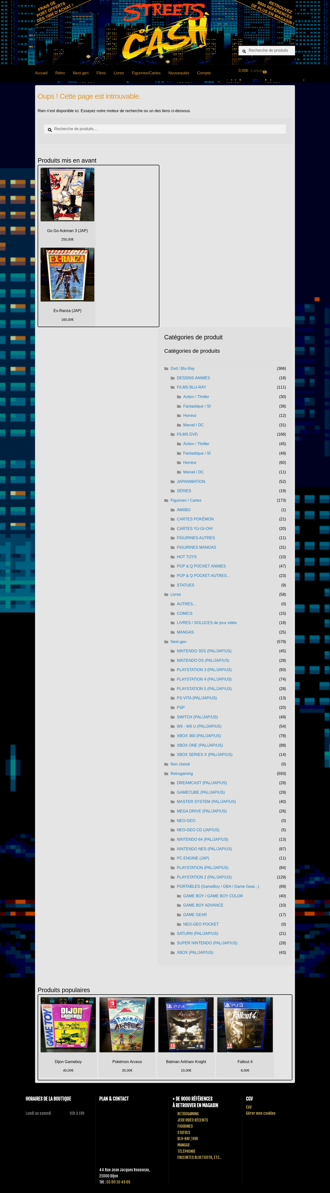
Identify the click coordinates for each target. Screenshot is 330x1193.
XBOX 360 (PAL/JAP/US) (199, 736)
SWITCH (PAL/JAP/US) (197, 717)
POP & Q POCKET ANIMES (201, 566)
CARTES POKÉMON (195, 519)
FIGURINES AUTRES (196, 538)
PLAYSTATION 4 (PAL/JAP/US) (204, 679)
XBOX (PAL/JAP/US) (195, 952)
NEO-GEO (186, 821)
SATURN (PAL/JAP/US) (197, 933)
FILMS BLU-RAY (191, 387)
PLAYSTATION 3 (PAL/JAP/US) (204, 670)
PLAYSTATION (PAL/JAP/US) (203, 868)
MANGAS (185, 632)
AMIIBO (184, 510)
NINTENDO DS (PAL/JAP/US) (203, 660)
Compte (204, 73)
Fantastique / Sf (196, 406)
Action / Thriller (196, 397)
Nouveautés (178, 73)
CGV (249, 1107)
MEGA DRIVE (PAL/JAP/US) (202, 811)
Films (101, 73)
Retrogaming (182, 774)
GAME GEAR (195, 915)
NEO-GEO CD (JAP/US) (198, 830)
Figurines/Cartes (146, 73)
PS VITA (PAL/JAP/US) (197, 698)
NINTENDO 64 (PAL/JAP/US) (202, 839)
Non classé (180, 764)
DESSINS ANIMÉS (193, 378)
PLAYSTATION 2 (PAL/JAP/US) (204, 877)
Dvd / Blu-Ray (183, 368)
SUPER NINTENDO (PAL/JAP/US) (207, 943)
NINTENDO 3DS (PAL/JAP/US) (204, 651)
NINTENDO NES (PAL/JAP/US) (204, 849)
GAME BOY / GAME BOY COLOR (213, 896)
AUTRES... (186, 604)
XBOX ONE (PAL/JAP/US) (200, 745)
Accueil (41, 73)
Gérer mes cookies (260, 1113)
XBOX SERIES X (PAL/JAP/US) (204, 755)
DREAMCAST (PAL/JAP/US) (202, 783)
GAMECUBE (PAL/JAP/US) (201, 792)
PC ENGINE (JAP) (193, 858)
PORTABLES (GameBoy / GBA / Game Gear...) (218, 886)
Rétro (60, 73)
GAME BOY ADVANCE (203, 905)
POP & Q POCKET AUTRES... (203, 576)
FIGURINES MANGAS (196, 547)
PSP (181, 707)
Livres (119, 73)
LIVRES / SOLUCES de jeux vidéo (207, 623)
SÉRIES (184, 491)
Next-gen (81, 73)
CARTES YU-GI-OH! (195, 529)
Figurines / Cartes (186, 500)
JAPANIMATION (191, 481)
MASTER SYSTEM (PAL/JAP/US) (206, 802)
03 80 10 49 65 (118, 1182)
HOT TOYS (187, 557)
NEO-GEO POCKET (201, 924)
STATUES (185, 585)
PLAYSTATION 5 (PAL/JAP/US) (204, 689)
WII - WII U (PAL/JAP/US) (199, 726)
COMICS (185, 613)
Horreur (189, 415)
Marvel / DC (193, 425)
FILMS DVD (187, 434)
